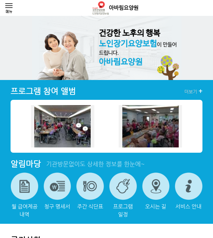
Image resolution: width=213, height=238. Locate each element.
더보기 (193, 91)
